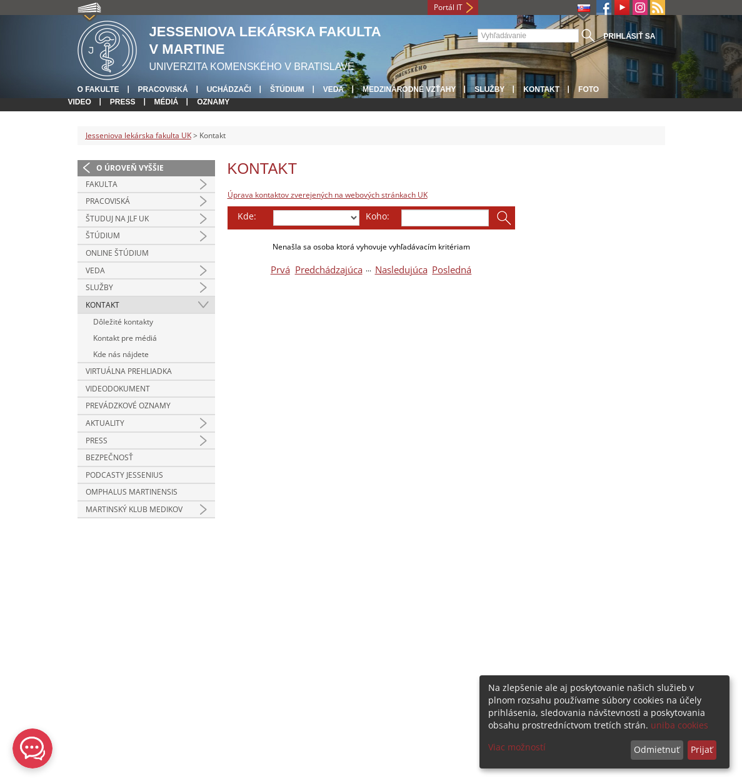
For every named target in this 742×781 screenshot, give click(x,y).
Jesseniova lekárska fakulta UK (138, 135)
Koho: (377, 216)
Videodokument (118, 388)
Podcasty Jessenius (124, 475)
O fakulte (98, 89)
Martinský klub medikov (134, 509)
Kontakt (541, 89)
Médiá (166, 102)
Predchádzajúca (329, 270)
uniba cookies (679, 725)
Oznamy (213, 102)
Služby (489, 89)
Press (123, 102)
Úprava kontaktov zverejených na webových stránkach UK (328, 194)
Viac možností (517, 747)
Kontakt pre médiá (125, 338)
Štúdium (287, 89)
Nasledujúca (401, 270)
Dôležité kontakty (123, 321)
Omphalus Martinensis (132, 491)
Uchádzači (229, 89)
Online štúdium (117, 253)
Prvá (280, 270)
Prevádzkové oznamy (128, 405)
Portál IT (448, 7)
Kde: (247, 216)
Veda (333, 89)
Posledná (451, 270)
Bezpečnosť (109, 457)
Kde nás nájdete (121, 354)
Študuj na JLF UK (117, 218)
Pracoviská (163, 89)
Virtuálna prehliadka (129, 371)
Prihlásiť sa (629, 36)
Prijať (702, 749)
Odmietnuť (656, 749)
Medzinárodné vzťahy (409, 89)
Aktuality (105, 423)
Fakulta (102, 184)
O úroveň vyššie (130, 168)
